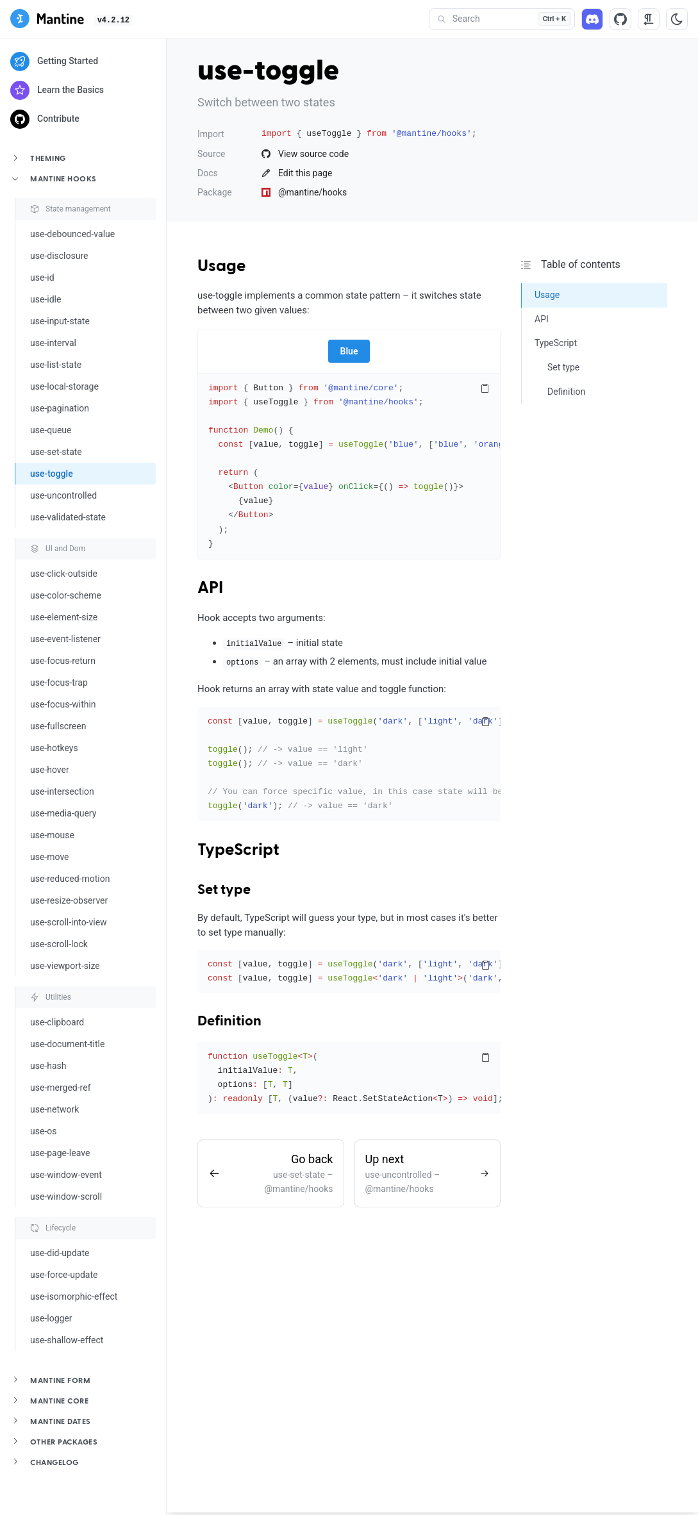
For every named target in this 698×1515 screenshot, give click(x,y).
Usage (221, 266)
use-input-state (60, 321)
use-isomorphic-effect (73, 1296)
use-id (42, 277)
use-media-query (63, 813)
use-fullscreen (58, 726)
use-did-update (59, 1253)
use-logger (51, 1318)
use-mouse (52, 835)
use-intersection (62, 791)
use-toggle (51, 473)
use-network (54, 1109)
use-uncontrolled (63, 495)
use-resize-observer (69, 900)
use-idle (45, 299)
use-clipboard (57, 1022)
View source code (305, 153)
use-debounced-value (72, 234)
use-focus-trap (59, 682)
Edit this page (297, 173)
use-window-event (66, 1175)
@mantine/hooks (304, 192)
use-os (43, 1131)
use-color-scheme (65, 595)
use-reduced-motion (70, 878)
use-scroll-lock (59, 944)
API (210, 588)
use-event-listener (65, 639)
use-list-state (55, 365)
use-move (49, 857)
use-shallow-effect (66, 1340)
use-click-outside (63, 573)
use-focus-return (63, 661)
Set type (224, 890)
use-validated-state (68, 517)
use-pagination (59, 408)
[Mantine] (47, 21)
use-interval (53, 343)
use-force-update (63, 1275)
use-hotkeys (54, 748)
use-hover (49, 770)
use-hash (48, 1066)
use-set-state (56, 452)
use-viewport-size (65, 966)
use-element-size (63, 617)
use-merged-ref (60, 1087)
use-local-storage (64, 386)
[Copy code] (485, 389)
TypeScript (238, 850)
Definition (229, 1021)
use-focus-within (63, 704)
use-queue (50, 430)
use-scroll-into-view (68, 922)
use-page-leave (60, 1153)
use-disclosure (59, 256)
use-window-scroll (66, 1196)
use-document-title (67, 1044)
